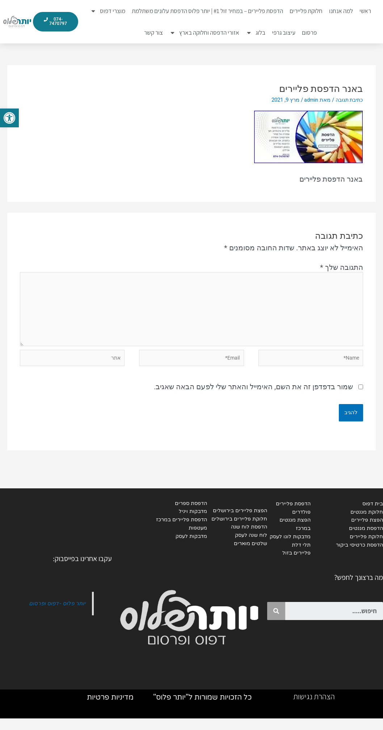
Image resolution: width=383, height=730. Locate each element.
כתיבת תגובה (348, 100)
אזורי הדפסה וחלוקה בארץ (204, 32)
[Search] (276, 620)
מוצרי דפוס (107, 11)
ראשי (365, 11)
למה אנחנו (341, 11)
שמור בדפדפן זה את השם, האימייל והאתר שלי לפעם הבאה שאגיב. (253, 394)
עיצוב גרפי (283, 33)
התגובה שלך (341, 267)
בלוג (255, 32)
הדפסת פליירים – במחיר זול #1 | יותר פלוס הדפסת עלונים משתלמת (207, 11)
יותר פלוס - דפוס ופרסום (55, 613)
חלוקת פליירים (306, 11)
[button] (9, 118)
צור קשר (153, 33)
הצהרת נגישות (314, 708)
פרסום (309, 33)
